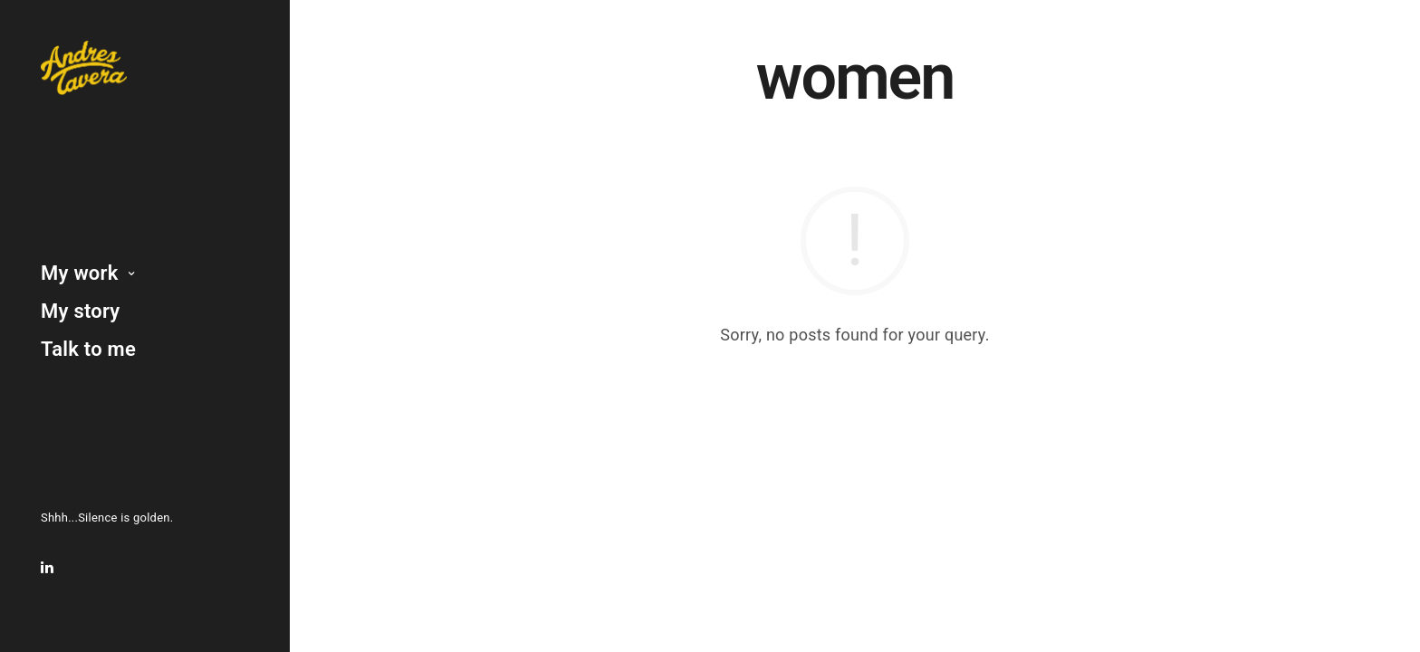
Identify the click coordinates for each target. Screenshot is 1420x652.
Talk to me (88, 349)
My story (80, 311)
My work (80, 273)
